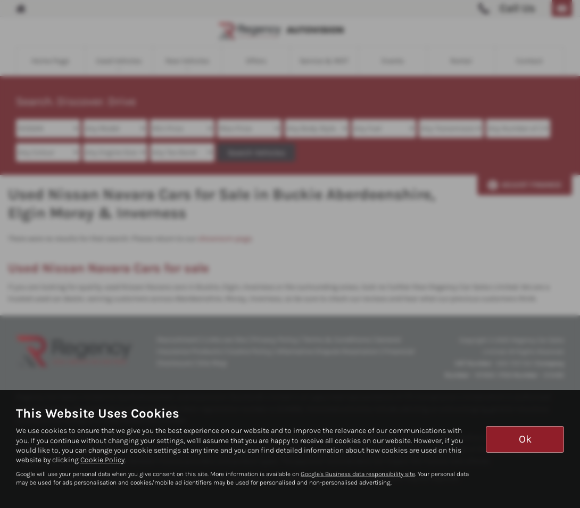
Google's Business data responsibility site (358, 474)
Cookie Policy (102, 459)
